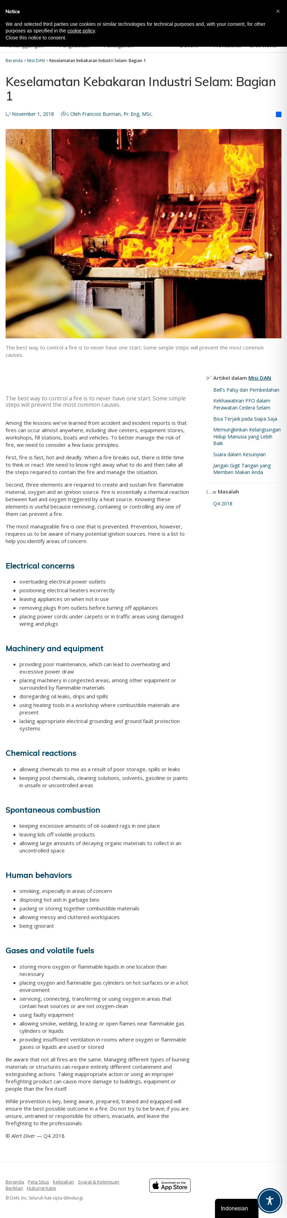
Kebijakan (63, 1182)
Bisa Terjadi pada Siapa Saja (245, 418)
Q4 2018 (222, 503)
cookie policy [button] (81, 30)
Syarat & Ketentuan (98, 1182)
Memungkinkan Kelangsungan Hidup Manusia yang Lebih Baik (247, 436)
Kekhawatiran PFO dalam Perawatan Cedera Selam (241, 404)
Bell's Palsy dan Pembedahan (246, 389)
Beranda (15, 1182)
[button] (278, 11)
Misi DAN (259, 377)
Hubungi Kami (41, 1188)
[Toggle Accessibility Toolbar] (270, 1201)
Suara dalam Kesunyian (239, 454)
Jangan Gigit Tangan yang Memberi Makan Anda (242, 469)
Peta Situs (38, 1182)
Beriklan (14, 1188)
